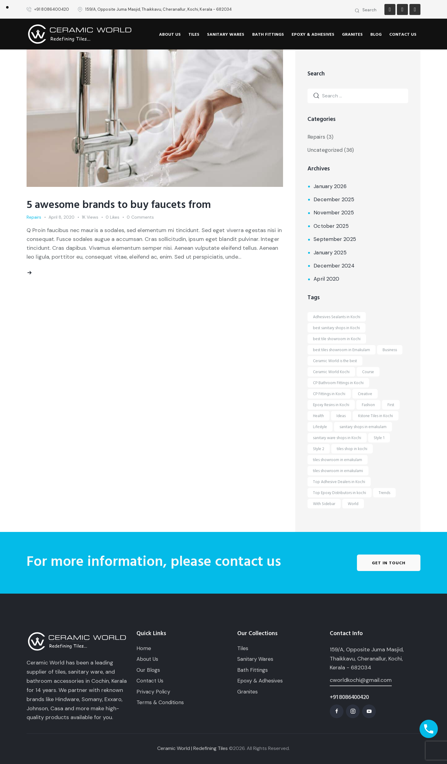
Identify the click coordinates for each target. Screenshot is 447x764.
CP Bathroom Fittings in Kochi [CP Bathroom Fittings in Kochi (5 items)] (338, 383)
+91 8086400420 (349, 697)
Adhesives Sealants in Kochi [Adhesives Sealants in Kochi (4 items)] (336, 317)
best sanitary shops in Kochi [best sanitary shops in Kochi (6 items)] (336, 328)
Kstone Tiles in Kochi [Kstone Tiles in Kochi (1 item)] (375, 416)
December (334, 199)
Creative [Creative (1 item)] (365, 394)
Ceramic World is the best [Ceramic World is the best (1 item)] (335, 361)
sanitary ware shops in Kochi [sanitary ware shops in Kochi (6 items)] (337, 438)
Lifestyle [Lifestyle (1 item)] (320, 427)
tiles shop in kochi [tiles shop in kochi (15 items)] (352, 449)
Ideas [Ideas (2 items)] (341, 416)
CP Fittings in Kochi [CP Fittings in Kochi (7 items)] (329, 394)
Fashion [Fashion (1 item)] (368, 405)
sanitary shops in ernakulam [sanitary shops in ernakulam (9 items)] (363, 427)
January (330, 186)
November (334, 212)
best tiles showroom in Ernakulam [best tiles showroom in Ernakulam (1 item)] (341, 350)
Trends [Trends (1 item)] (384, 493)
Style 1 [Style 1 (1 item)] (379, 438)
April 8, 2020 (61, 217)
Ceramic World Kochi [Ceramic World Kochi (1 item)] (331, 372)
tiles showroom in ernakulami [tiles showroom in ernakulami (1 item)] (338, 471)
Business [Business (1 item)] (390, 350)
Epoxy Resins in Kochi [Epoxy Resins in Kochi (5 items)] (331, 405)
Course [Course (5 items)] (368, 372)
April (326, 278)
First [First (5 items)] (390, 405)
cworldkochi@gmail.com (361, 680)
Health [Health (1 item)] (318, 416)
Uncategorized (325, 150)
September (335, 239)
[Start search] (357, 11)
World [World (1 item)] (353, 504)
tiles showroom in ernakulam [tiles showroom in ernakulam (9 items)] (337, 460)
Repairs (34, 217)
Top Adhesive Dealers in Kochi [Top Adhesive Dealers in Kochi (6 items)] (339, 482)
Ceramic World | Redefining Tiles (192, 748)
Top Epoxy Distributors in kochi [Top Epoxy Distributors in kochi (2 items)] (339, 493)
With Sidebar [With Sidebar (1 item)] (324, 504)
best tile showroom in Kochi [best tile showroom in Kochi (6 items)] (337, 339)
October (331, 226)
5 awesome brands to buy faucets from (119, 205)
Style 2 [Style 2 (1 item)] (318, 449)
